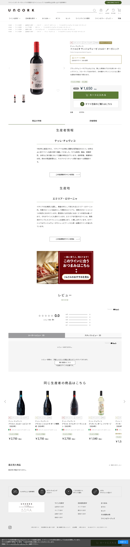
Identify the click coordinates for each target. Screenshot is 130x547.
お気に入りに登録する (58, 90)
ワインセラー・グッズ (103, 18)
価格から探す (59, 517)
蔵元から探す (82, 510)
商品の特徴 (36, 121)
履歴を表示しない (116, 465)
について (113, 3)
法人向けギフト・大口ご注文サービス (97, 527)
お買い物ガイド (35, 527)
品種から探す (59, 514)
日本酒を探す (30, 18)
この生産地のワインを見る (65, 239)
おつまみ (45, 18)
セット (68, 18)
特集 (119, 18)
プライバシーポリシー (19, 544)
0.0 (57, 315)
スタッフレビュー (93, 335)
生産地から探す (59, 507)
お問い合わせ (82, 527)
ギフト (58, 18)
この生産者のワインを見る (65, 175)
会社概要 (74, 527)
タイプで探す (59, 510)
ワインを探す (13, 18)
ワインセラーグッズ (108, 518)
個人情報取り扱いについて (63, 527)
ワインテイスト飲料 (83, 18)
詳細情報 (93, 121)
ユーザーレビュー (36, 335)
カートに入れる (98, 95)
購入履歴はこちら (65, 362)
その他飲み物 (105, 515)
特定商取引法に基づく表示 (48, 527)
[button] (63, 68)
